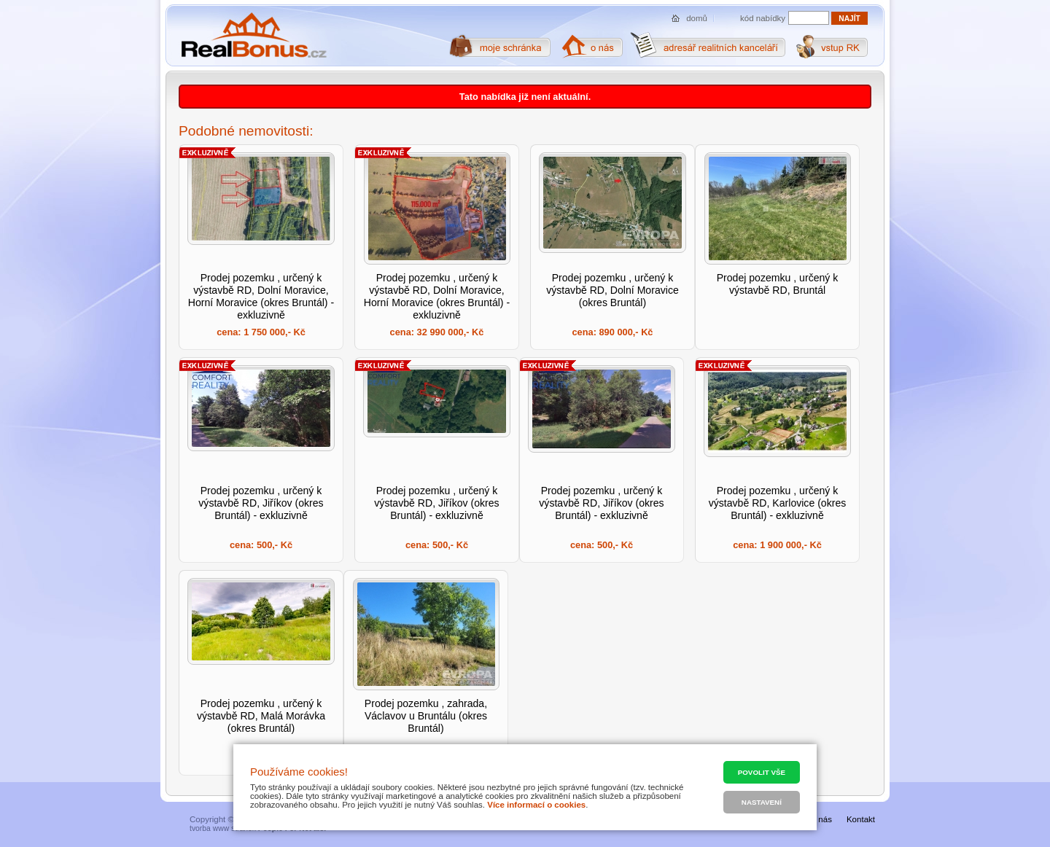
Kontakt (861, 819)
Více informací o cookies (536, 804)
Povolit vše (761, 772)
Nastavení (762, 802)
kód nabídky (762, 18)
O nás (820, 819)
